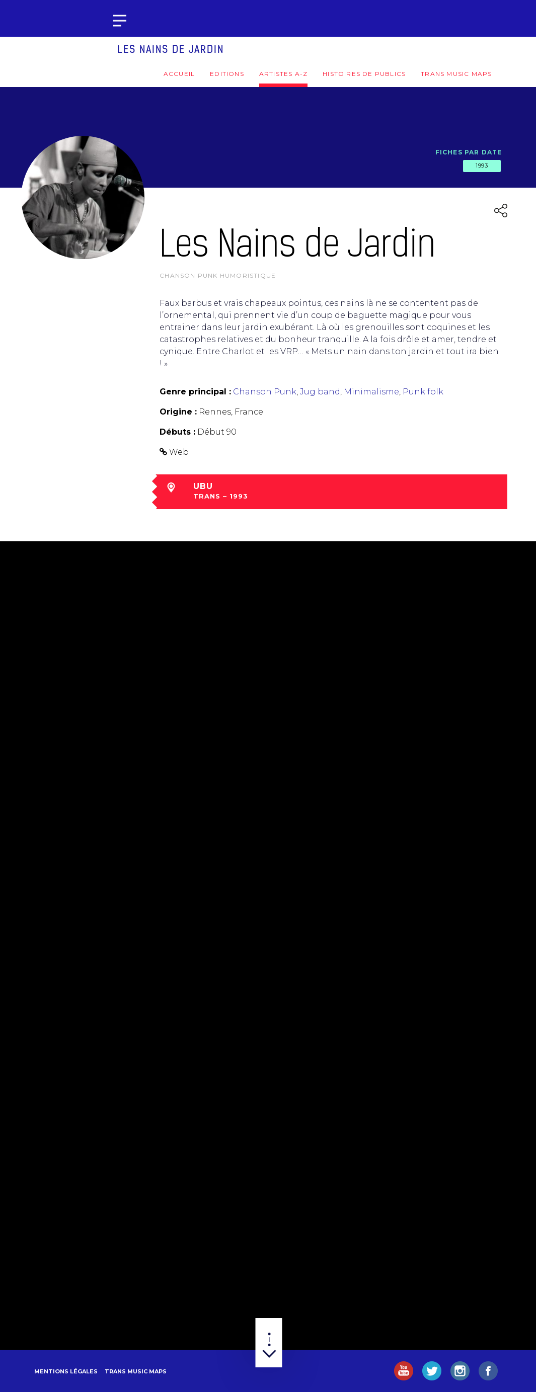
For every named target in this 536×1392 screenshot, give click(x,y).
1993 (482, 165)
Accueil (179, 73)
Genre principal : (195, 391)
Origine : (178, 412)
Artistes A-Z (283, 73)
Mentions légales (66, 1371)
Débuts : (177, 432)
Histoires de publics (364, 73)
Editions (227, 73)
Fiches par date (468, 152)
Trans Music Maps (456, 73)
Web (179, 452)
